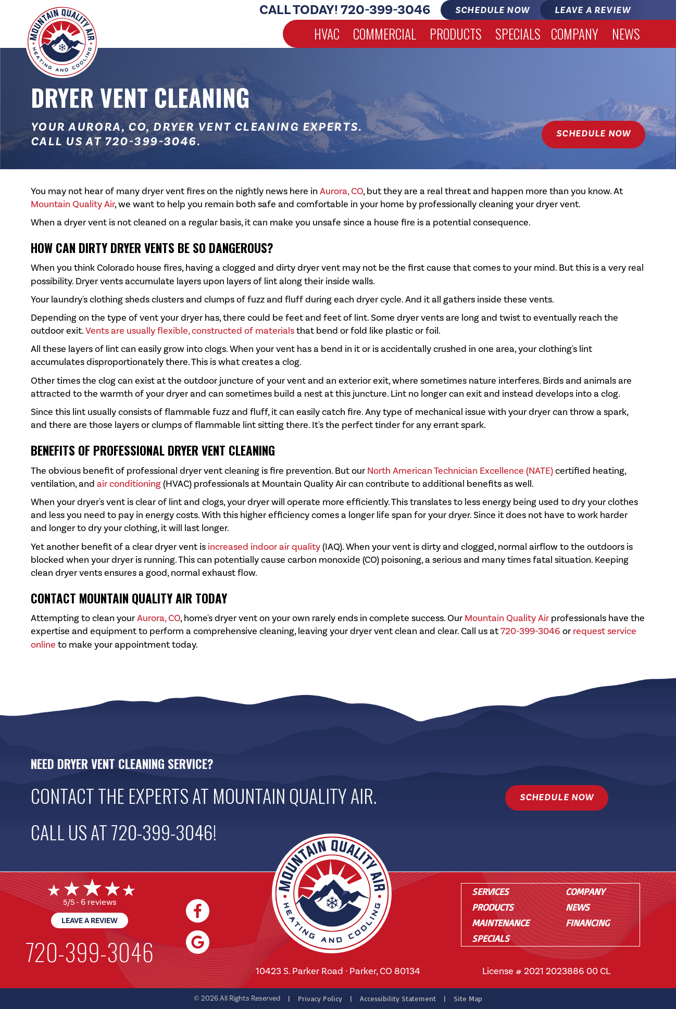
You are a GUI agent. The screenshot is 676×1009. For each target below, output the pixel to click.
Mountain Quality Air (73, 204)
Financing (587, 922)
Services (490, 891)
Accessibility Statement (398, 998)
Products (456, 33)
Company (574, 33)
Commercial (384, 33)
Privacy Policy (320, 998)
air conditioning (129, 483)
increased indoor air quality (264, 546)
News (626, 33)
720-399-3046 (385, 10)
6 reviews (99, 902)
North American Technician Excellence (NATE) (460, 470)
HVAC (327, 33)
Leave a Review (89, 920)
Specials (518, 33)
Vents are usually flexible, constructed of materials (189, 330)
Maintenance (500, 922)
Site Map (468, 998)
